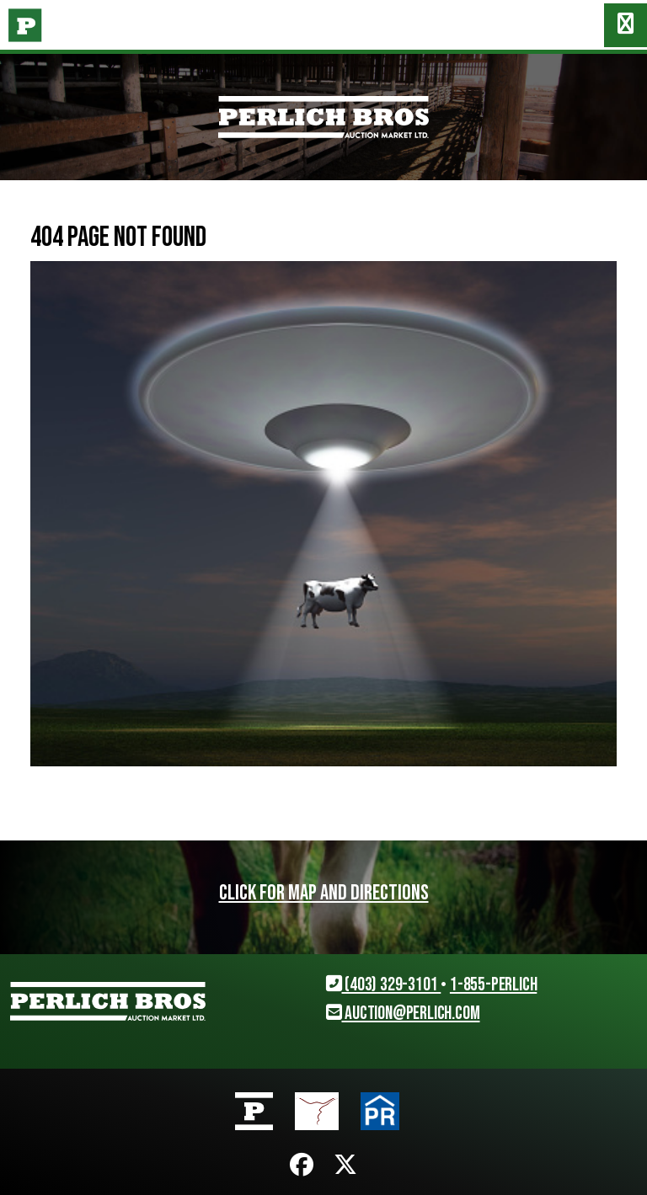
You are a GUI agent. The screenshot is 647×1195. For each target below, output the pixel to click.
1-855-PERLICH (493, 985)
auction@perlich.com (403, 1013)
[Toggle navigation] (625, 25)
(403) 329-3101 (383, 985)
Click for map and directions (324, 893)
